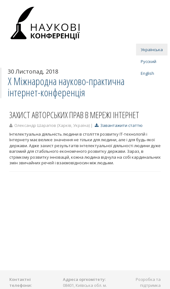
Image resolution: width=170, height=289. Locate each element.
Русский (148, 61)
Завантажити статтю (119, 125)
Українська (152, 49)
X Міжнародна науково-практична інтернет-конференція (66, 86)
